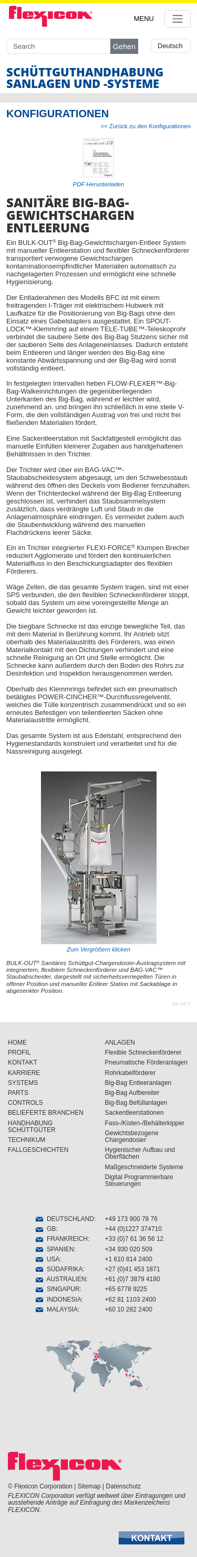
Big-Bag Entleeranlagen (138, 1082)
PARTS (18, 1092)
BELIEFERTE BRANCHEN (46, 1112)
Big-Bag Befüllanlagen (136, 1102)
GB (46, 1229)
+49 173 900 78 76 (131, 1219)
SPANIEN (55, 1249)
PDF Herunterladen (99, 184)
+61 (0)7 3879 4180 (132, 1279)
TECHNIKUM (26, 1140)
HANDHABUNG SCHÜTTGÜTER (32, 1126)
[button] (151, 1537)
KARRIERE (24, 1073)
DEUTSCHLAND (65, 1219)
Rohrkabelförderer (130, 1073)
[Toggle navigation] (177, 19)
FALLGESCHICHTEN (38, 1149)
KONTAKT (22, 1062)
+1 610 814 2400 (128, 1259)
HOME (17, 1042)
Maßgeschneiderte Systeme (144, 1167)
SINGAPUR (57, 1289)
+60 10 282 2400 (128, 1309)
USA (47, 1259)
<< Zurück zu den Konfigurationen (146, 126)
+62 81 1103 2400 (130, 1299)
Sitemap (89, 1486)
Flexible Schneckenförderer (143, 1052)
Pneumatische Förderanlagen (146, 1062)
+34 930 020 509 (128, 1249)
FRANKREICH (62, 1238)
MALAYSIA (57, 1309)
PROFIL (19, 1052)
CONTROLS (25, 1102)
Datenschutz (123, 1486)
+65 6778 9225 (126, 1289)
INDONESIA (58, 1299)
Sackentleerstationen (134, 1112)
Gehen (124, 46)
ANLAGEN (120, 1042)
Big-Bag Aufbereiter (132, 1092)
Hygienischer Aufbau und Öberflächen (140, 1153)
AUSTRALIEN (61, 1279)
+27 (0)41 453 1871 (132, 1269)
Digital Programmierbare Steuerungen (139, 1180)
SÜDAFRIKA (59, 1269)
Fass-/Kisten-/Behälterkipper (144, 1123)
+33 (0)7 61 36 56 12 (134, 1238)
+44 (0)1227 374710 (133, 1229)
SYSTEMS (23, 1082)
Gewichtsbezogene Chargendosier (132, 1136)
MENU (144, 19)
